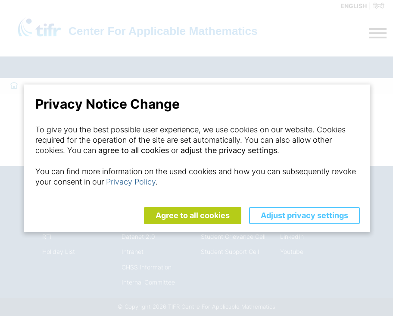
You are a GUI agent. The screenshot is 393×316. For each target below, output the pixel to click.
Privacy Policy (131, 181)
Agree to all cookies (193, 215)
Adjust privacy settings (304, 215)
